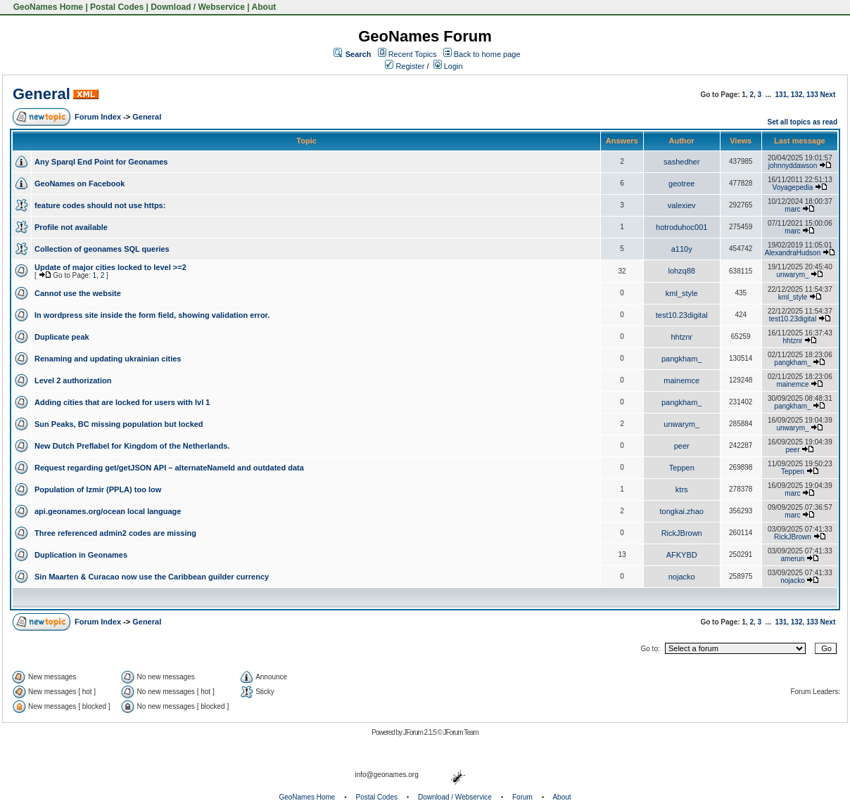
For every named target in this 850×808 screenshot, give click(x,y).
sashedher (681, 162)
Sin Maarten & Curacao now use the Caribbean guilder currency (151, 576)
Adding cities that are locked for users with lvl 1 (122, 402)
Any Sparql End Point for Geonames (100, 162)
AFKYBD (681, 555)
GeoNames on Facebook (79, 183)
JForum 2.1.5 (420, 732)
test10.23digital (682, 315)
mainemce (681, 380)
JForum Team (460, 732)
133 (812, 94)
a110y (681, 249)
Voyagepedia (793, 187)
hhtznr (681, 337)
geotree (681, 183)
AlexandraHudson (793, 253)
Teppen (681, 467)
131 (781, 94)
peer (682, 446)
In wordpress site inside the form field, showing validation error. (151, 315)
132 (797, 94)
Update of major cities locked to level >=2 (110, 267)
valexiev (682, 205)
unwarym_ (792, 274)
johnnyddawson (793, 165)
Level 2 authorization (72, 380)
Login (448, 66)
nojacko (681, 576)
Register (404, 66)
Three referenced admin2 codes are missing (115, 533)
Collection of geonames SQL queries (102, 249)
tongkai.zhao (682, 511)
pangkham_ (681, 358)
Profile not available (71, 227)
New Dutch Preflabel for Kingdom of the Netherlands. (131, 446)
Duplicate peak (61, 337)
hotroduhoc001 (681, 227)
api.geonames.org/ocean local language (107, 511)
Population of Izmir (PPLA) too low (97, 489)
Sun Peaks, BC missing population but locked (118, 424)
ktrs (681, 489)
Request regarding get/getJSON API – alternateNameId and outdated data (169, 467)
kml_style (682, 293)
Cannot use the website (77, 293)
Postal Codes (117, 7)
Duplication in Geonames (80, 555)
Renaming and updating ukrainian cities (107, 358)
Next (828, 94)
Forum (522, 797)
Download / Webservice (198, 7)
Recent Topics (412, 54)
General (41, 94)
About (264, 7)
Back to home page (487, 54)
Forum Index (98, 117)
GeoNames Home (47, 7)
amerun (793, 559)
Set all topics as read (803, 122)
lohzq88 (681, 271)
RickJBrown (681, 533)
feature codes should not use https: (99, 205)
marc (792, 209)
